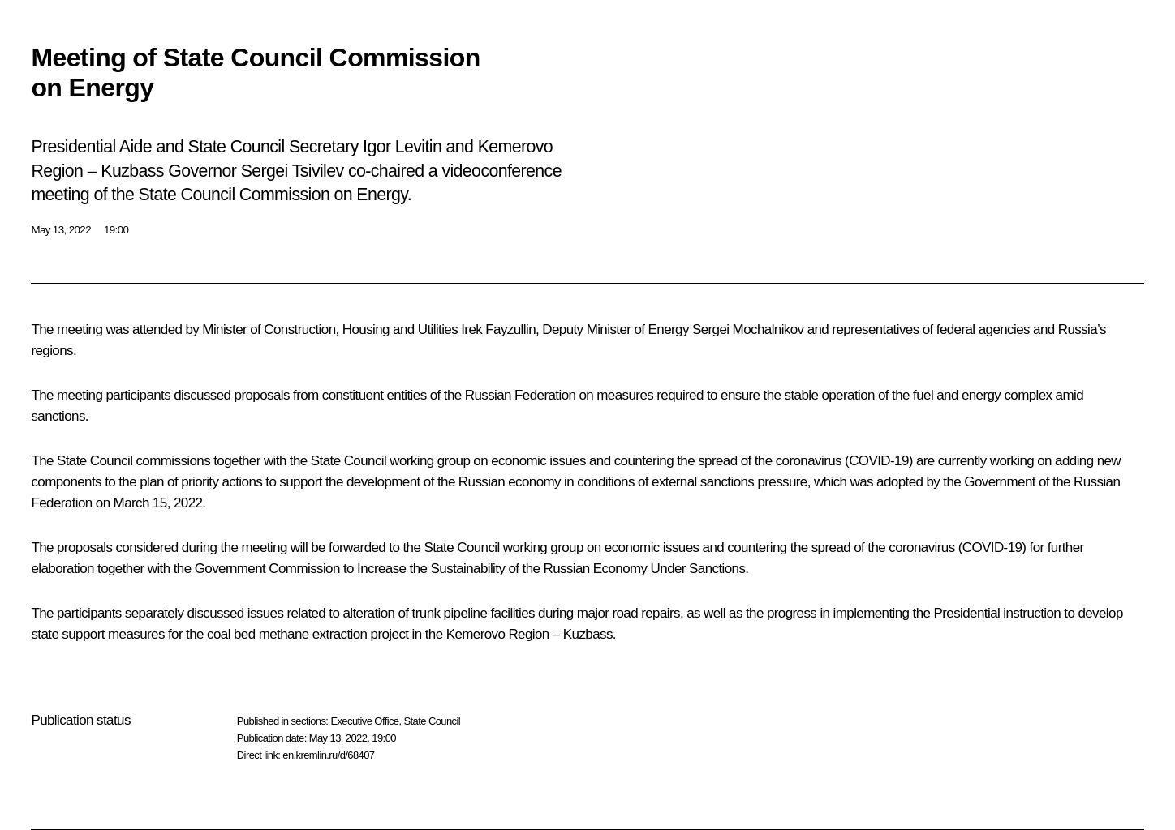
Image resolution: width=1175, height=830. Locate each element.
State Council (432, 721)
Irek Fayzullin (498, 329)
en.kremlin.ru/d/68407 (328, 755)
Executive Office (364, 721)
